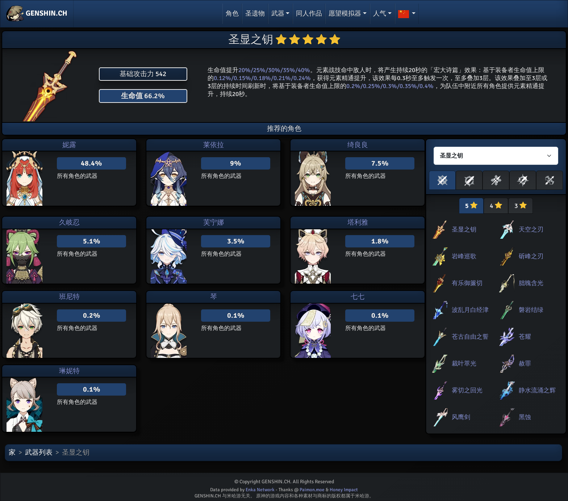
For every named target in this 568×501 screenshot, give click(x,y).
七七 (357, 296)
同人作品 (309, 13)
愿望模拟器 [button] (345, 13)
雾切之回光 (467, 390)
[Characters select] (496, 156)
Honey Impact (344, 490)
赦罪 (525, 363)
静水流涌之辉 (537, 390)
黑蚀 (525, 417)
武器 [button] (277, 13)
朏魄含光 (531, 283)
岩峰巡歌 (464, 256)
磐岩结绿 (531, 310)
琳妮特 (69, 371)
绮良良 (357, 145)
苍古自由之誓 (470, 337)
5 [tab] (471, 205)
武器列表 (39, 452)
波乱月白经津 (470, 310)
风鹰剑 (461, 417)
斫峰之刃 (531, 256)
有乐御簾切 (467, 283)
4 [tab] (496, 205)
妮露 (69, 145)
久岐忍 (69, 222)
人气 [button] (379, 13)
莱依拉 (213, 145)
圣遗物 (255, 13)
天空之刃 (531, 229)
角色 (232, 13)
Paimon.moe (312, 490)
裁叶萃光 (464, 363)
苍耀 (525, 337)
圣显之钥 (464, 229)
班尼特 (69, 296)
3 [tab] (520, 205)
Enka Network (260, 490)
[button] (407, 14)
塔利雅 (357, 222)
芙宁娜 (213, 222)
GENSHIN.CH (36, 14)
